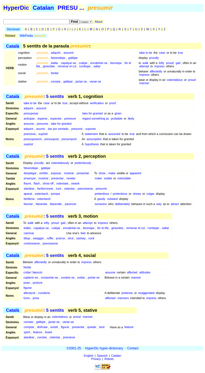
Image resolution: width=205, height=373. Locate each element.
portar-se (93, 277)
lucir (58, 188)
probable (116, 118)
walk (145, 63)
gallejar (73, 57)
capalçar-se (68, 63)
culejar (83, 63)
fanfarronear (45, 188)
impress (159, 66)
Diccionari (13, 29)
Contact (132, 348)
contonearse (32, 243)
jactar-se (81, 81)
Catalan (43, 7)
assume (29, 123)
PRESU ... (71, 7)
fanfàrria (29, 198)
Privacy (96, 359)
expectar (55, 118)
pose (26, 282)
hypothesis (92, 144)
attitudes (144, 272)
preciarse (69, 337)
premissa (30, 134)
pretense (127, 293)
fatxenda (41, 204)
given (117, 113)
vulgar (150, 193)
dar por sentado (58, 128)
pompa (55, 193)
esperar (42, 118)
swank (75, 183)
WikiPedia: (33, 35)
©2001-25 (74, 348)
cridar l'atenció (32, 272)
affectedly (156, 71)
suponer (90, 128)
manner (144, 83)
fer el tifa (102, 228)
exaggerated (146, 293)
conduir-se (68, 277)
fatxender (56, 204)
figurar (27, 287)
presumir (76, 128)
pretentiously (83, 162)
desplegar (30, 173)
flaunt (27, 183)
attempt (144, 66)
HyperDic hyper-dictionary (104, 348)
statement (91, 134)
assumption (94, 139)
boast (48, 332)
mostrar (69, 173)
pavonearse (85, 188)
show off (48, 183)
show (102, 173)
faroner (28, 204)
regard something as (95, 118)
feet (83, 233)
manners (123, 298)
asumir (40, 128)
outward (112, 198)
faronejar (116, 63)
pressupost (51, 139)
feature (129, 327)
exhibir (43, 173)
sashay (81, 238)
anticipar (29, 118)
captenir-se (30, 277)
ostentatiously (60, 162)
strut (70, 238)
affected (132, 272)
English (88, 355)
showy (137, 193)
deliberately (122, 204)
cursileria (44, 293)
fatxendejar (58, 57)
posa (36, 298)
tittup (27, 238)
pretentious (102, 193)
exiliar (81, 277)
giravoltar (49, 66)
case (162, 52)
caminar (29, 233)
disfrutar (42, 327)
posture (37, 282)
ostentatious (175, 79)
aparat (28, 193)
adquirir (56, 52)
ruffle (50, 238)
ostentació (41, 193)
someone (101, 204)
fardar (55, 73)
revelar (71, 178)
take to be (145, 52)
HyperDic (16, 7)
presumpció (69, 139)
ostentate (62, 183)
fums (26, 298)
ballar (54, 63)
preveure (70, 118)
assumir (68, 52)
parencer (70, 204)
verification (97, 103)
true (180, 52)
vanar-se (95, 81)
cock (91, 238)
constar (55, 81)
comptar (29, 327)
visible (108, 178)
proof (112, 103)
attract (175, 204)
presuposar (31, 113)
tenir (102, 327)
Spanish (102, 355)
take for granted (92, 113)
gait (178, 63)
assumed (114, 134)
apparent (135, 173)
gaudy (101, 198)
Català (12, 45)
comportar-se (49, 277)
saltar (97, 66)
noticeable (124, 178)
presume (42, 123)
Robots (109, 359)
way (158, 204)
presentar (83, 173)
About (98, 21)
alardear (29, 188)
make (111, 173)
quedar (91, 327)
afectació (29, 293)
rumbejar (85, 66)
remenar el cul (67, 66)
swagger (38, 238)
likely (131, 118)
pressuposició (33, 139)
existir (54, 327)
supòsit (43, 134)
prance (60, 238)
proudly (154, 57)
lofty (161, 63)
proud (170, 63)
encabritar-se (98, 63)
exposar (56, 173)
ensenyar (30, 178)
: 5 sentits (44, 96)
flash (37, 183)
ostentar (69, 188)
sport (27, 332)
